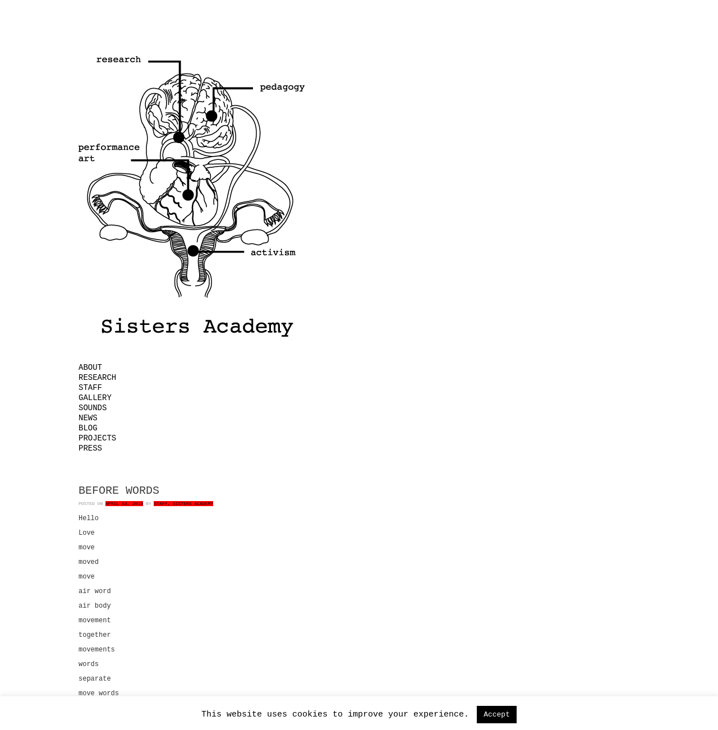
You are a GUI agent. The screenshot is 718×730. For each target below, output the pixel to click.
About (90, 367)
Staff (90, 387)
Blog (88, 428)
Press (90, 448)
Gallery (95, 397)
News (88, 418)
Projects (97, 438)
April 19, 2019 (124, 503)
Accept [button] (497, 714)
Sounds (93, 407)
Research (97, 377)
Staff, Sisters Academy (183, 503)
